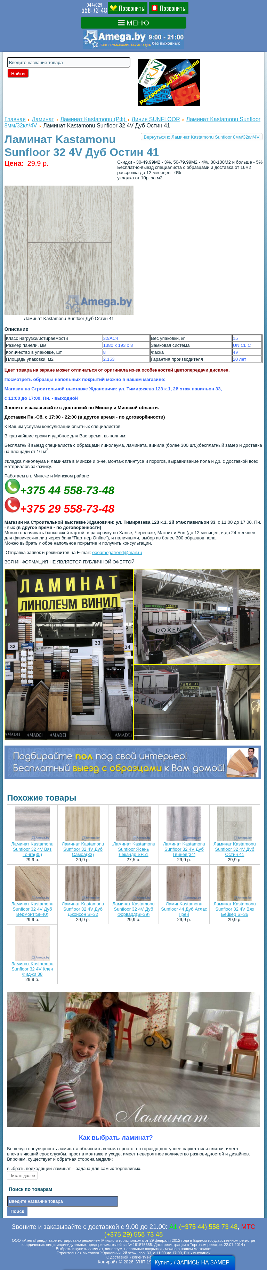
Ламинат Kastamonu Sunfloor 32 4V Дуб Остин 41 (234, 849)
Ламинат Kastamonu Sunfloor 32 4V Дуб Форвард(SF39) (133, 909)
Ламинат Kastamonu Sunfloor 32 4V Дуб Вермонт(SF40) (32, 909)
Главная (15, 119)
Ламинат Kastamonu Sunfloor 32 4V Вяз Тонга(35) (32, 849)
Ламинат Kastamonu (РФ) (93, 119)
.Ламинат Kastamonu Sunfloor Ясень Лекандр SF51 (133, 849)
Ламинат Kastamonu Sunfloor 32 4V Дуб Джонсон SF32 (83, 909)
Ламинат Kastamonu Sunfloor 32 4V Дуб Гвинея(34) (184, 849)
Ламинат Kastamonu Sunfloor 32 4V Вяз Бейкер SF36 (234, 909)
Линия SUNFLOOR (156, 119)
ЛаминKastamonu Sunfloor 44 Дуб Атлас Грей (184, 909)
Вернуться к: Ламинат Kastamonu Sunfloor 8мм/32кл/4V (202, 137)
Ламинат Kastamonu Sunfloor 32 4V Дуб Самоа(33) (83, 849)
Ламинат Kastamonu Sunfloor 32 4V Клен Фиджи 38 (32, 969)
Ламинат (43, 119)
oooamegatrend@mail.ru (117, 552)
